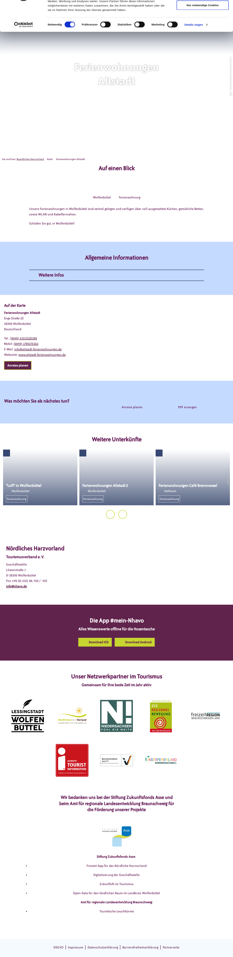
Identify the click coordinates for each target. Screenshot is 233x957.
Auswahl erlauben (202, 19)
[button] (17, 365)
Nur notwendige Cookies (203, 30)
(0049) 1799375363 (25, 343)
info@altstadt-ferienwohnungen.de (38, 349)
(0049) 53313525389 (23, 338)
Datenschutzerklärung (103, 947)
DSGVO (59, 947)
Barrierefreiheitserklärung (140, 947)
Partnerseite (171, 947)
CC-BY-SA (227, 481)
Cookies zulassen (202, 9)
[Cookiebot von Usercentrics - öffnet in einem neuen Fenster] (24, 50)
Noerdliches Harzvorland (30, 159)
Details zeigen (193, 49)
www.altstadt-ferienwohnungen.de (42, 354)
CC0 (230, 93)
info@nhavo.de (16, 586)
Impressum (75, 947)
